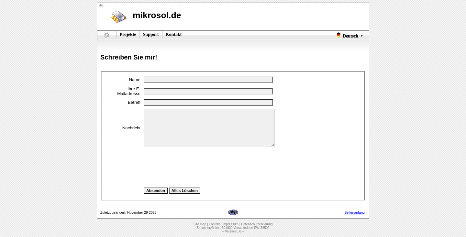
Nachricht (131, 127)
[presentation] (193, 167)
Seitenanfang (354, 212)
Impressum (230, 224)
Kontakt (174, 34)
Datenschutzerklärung (256, 224)
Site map (200, 224)
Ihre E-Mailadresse (128, 91)
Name (134, 79)
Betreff (134, 102)
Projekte (128, 34)
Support (151, 34)
